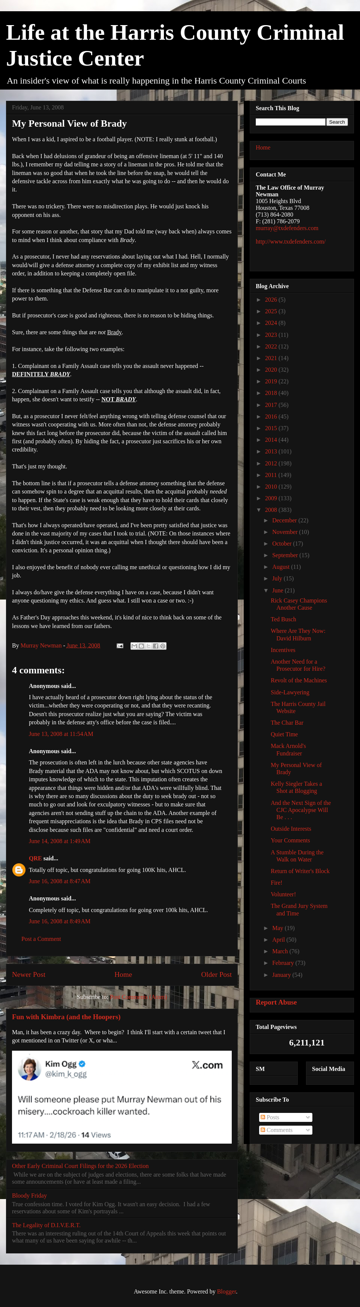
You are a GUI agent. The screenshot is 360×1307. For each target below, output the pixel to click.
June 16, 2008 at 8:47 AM (59, 881)
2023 (272, 335)
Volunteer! (283, 894)
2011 (271, 475)
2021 (272, 358)
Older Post (216, 974)
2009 (272, 498)
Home (123, 974)
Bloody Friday (29, 1195)
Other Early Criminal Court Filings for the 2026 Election (80, 1166)
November (285, 532)
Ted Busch (283, 619)
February (284, 963)
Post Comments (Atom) (138, 997)
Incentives (283, 650)
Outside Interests (291, 828)
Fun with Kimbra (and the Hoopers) (66, 1017)
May (278, 928)
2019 (272, 381)
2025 (272, 311)
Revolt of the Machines (299, 680)
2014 (272, 440)
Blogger (226, 1291)
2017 (272, 405)
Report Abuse (276, 1002)
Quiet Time (284, 734)
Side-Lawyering (290, 692)
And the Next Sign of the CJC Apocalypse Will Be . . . (301, 810)
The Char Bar (287, 722)
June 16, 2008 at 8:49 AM (59, 921)
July (278, 578)
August (281, 567)
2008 (272, 510)
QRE (35, 858)
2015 (272, 428)
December (285, 520)
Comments (276, 1130)
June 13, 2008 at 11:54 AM (61, 734)
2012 (272, 463)
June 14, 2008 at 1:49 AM (59, 841)
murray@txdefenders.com (287, 228)
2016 (272, 416)
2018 (272, 393)
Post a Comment (41, 939)
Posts (270, 1117)
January (282, 975)
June (278, 590)
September (285, 555)
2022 (272, 346)
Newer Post (28, 974)
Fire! (276, 882)
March (281, 951)
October (282, 543)
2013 (272, 451)
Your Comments (290, 840)
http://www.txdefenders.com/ (291, 241)
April (279, 939)
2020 (272, 369)
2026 (272, 299)
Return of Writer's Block (300, 871)
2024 (272, 323)
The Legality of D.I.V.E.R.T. (46, 1225)
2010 (272, 486)
